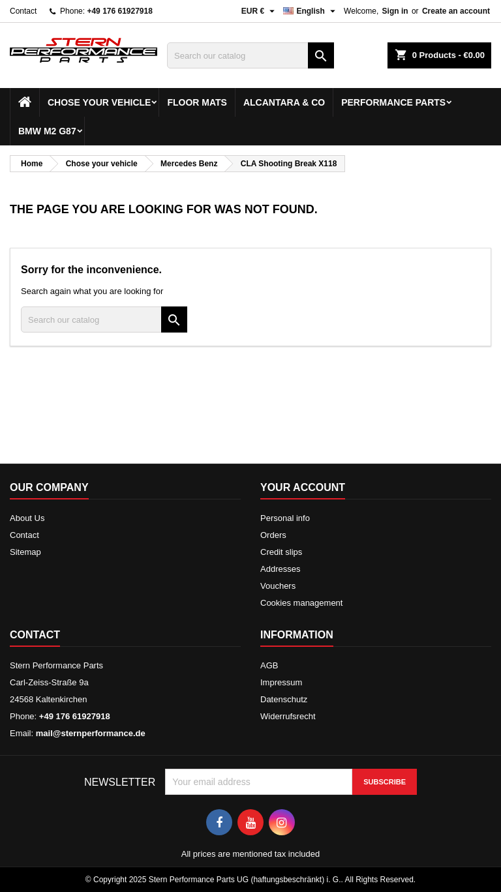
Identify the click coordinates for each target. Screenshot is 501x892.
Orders (273, 535)
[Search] (250, 55)
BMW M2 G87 (47, 131)
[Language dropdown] (311, 11)
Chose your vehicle (99, 102)
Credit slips (281, 552)
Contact (23, 11)
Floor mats (197, 102)
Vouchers (278, 586)
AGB (269, 665)
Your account (302, 487)
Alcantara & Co (284, 102)
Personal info (285, 518)
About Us (27, 518)
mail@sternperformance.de (90, 733)
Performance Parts (393, 102)
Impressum (281, 682)
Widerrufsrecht (288, 716)
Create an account (456, 11)
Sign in (395, 11)
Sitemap (25, 552)
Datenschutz (283, 699)
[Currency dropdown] (260, 11)
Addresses (280, 569)
